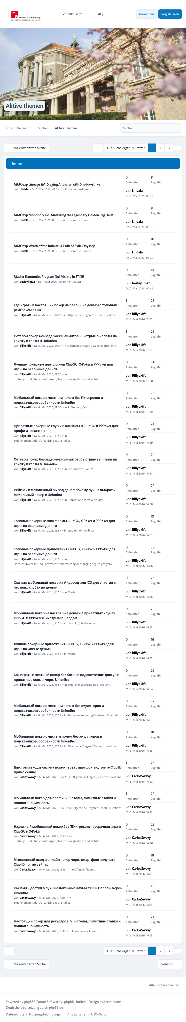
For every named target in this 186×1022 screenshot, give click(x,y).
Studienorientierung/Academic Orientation (94, 715)
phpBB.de (56, 1007)
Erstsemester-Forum (78, 189)
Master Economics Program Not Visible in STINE (49, 276)
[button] (177, 148)
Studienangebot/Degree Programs (89, 684)
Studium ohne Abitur (81, 530)
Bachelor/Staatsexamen (82, 623)
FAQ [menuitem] (96, 14)
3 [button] (169, 147)
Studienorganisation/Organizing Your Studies (42, 440)
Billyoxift (25, 315)
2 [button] (160, 147)
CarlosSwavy (28, 777)
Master (76, 281)
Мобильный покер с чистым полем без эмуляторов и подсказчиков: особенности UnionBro (58, 738)
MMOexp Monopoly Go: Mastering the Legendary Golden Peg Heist (63, 214)
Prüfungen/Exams (79, 407)
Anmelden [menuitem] (146, 14)
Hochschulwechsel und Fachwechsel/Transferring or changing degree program (63, 563)
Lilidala (24, 189)
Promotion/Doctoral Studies (85, 499)
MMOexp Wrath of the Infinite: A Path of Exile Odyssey (54, 245)
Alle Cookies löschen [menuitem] (161, 984)
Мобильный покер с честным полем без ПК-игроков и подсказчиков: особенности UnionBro (58, 400)
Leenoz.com (112, 1001)
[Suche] (168, 128)
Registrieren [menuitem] (170, 14)
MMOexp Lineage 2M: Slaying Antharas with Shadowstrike (57, 184)
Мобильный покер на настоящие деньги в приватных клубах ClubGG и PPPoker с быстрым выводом (64, 615)
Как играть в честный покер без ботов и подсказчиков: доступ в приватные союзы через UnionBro (66, 677)
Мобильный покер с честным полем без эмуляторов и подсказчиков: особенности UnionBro (59, 708)
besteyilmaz (27, 281)
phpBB (29, 1001)
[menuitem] (69, 14)
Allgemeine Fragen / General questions (92, 315)
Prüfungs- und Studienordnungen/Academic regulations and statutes (57, 379)
